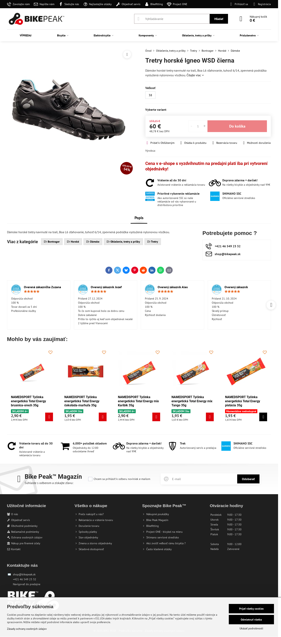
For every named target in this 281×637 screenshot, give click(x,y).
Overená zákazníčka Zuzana (42, 287)
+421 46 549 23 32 (24, 579)
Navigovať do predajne (26, 584)
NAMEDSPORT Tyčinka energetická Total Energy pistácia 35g (242, 401)
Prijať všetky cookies (251, 608)
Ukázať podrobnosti (251, 628)
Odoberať (248, 479)
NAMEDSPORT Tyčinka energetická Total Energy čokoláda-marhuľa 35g (81, 401)
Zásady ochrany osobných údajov (27, 629)
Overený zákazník (236, 287)
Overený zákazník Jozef (106, 287)
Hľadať (218, 19)
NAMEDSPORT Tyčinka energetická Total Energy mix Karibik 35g (138, 401)
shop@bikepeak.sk (24, 574)
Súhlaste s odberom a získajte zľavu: (49, 483)
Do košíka (237, 126)
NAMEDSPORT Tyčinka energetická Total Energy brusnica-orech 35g (28, 401)
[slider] (32, 291)
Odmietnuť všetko (251, 619)
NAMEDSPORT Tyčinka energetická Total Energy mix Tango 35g (191, 401)
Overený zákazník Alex (173, 287)
